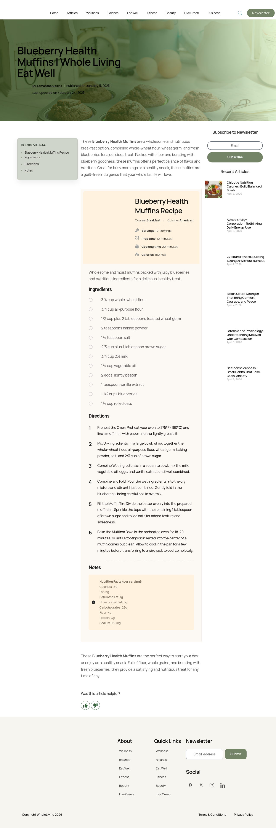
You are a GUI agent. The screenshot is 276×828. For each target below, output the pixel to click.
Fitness (152, 13)
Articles (72, 13)
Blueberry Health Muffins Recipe (46, 152)
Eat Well (132, 13)
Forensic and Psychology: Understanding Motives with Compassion (245, 335)
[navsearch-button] (240, 13)
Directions (31, 164)
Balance (113, 13)
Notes (28, 170)
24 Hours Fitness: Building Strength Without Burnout (246, 259)
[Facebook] (190, 785)
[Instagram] (212, 785)
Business (214, 13)
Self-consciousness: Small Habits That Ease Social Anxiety (243, 372)
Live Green (191, 13)
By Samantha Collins (47, 86)
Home (54, 13)
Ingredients (32, 157)
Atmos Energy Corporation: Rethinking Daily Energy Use (244, 223)
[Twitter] (201, 785)
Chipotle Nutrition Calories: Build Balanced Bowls (244, 186)
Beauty (171, 13)
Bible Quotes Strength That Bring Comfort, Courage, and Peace (243, 298)
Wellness (92, 13)
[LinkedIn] (222, 785)
